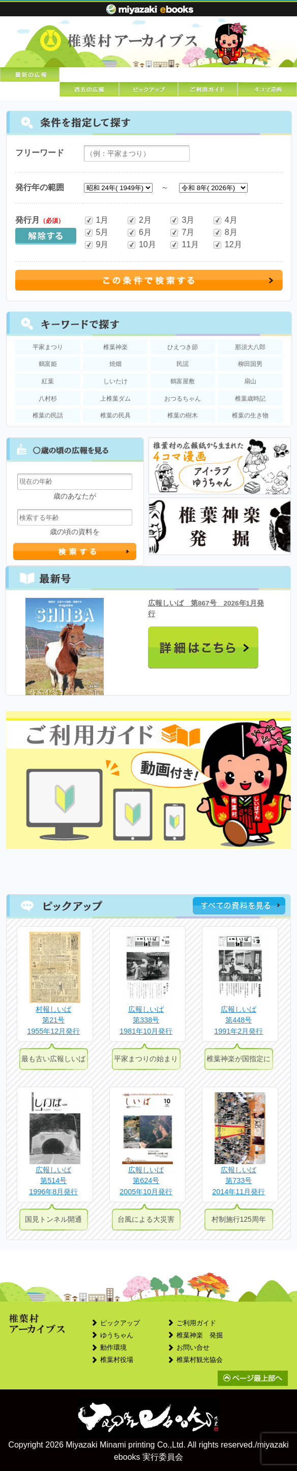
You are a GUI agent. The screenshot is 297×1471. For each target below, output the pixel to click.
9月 (96, 245)
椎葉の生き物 (250, 415)
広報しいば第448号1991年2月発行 (238, 1020)
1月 (96, 220)
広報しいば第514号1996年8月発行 (53, 1181)
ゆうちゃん (116, 1335)
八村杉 (48, 398)
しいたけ (115, 381)
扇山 (250, 381)
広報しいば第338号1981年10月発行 (146, 1020)
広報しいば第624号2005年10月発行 (146, 1181)
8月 (225, 233)
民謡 (182, 363)
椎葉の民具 (115, 415)
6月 (139, 233)
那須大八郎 (250, 347)
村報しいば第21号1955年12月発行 (53, 1020)
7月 (181, 233)
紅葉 (48, 381)
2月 (139, 220)
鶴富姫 (48, 363)
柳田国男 (250, 363)
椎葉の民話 (48, 415)
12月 (227, 245)
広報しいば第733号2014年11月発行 (238, 1181)
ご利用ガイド (196, 1323)
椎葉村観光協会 (199, 1359)
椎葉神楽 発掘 (199, 1335)
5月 (96, 233)
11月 (184, 245)
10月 (141, 245)
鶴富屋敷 (182, 381)
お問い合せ (193, 1347)
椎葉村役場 (116, 1359)
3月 (181, 220)
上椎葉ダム (115, 398)
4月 (225, 220)
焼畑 (115, 363)
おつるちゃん (182, 398)
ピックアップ (120, 1323)
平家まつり (48, 347)
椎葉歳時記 (250, 398)
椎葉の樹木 (182, 415)
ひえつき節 (182, 347)
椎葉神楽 (115, 347)
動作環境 (113, 1347)
